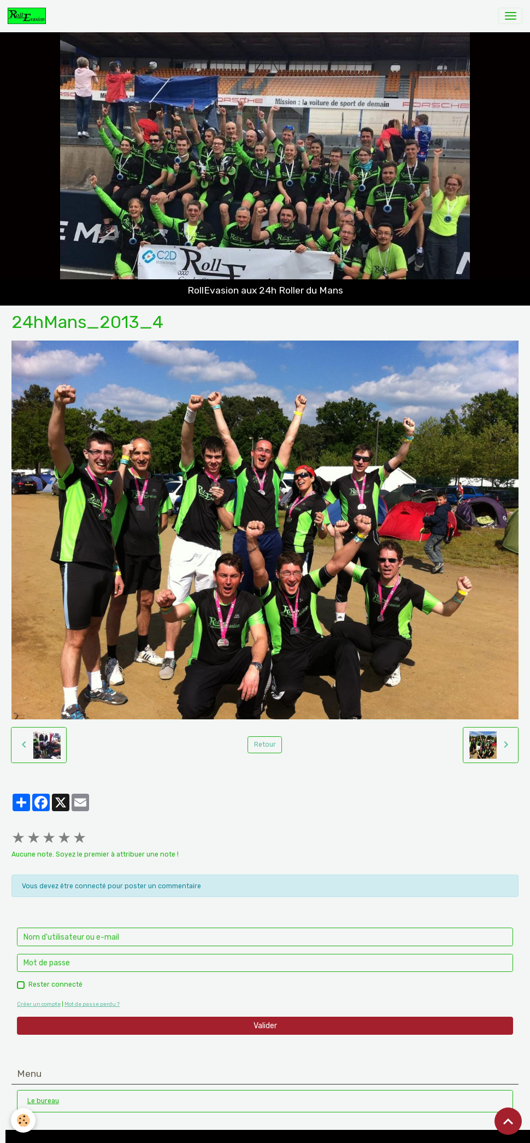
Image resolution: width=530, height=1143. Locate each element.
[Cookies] (23, 1120)
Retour (265, 744)
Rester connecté (55, 984)
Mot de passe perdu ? (92, 1004)
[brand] (29, 16)
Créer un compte (39, 1004)
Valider (265, 1025)
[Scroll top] (508, 1121)
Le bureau (43, 1101)
